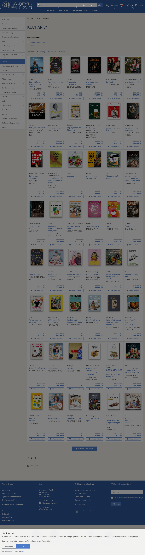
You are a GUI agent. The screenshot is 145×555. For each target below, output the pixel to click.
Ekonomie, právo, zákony (10, 37)
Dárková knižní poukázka (10, 123)
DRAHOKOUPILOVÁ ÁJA (133, 425)
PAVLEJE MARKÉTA (93, 279)
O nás (4, 511)
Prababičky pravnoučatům (73, 83)
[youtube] (90, 511)
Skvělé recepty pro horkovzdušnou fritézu (113, 276)
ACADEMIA (5, 19)
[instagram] (83, 511)
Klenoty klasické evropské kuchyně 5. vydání (114, 422)
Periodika (5, 70)
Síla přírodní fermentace (34, 419)
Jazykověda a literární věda (10, 56)
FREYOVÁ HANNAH (92, 229)
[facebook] (77, 511)
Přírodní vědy (6, 79)
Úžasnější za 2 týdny (37, 368)
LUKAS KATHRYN (130, 375)
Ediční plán (6, 514)
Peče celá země (54, 418)
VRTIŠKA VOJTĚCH (54, 279)
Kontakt (42, 484)
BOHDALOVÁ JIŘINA (74, 87)
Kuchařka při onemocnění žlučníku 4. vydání (132, 322)
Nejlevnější (52, 52)
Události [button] (63, 10)
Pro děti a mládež (8, 75)
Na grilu (70, 368)
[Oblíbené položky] (129, 5)
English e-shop (8, 520)
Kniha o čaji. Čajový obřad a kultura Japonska (113, 322)
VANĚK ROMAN (91, 377)
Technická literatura (9, 92)
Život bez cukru (92, 226)
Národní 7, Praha (81, 493)
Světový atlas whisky (92, 83)
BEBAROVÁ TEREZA (73, 279)
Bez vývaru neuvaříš (37, 127)
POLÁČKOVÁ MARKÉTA (56, 371)
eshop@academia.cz (48, 503)
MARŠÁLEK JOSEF (73, 277)
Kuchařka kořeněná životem (113, 129)
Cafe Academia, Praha (83, 500)
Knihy (38, 18)
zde (22, 551)
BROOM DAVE (90, 87)
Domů (30, 18)
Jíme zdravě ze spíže (92, 419)
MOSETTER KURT (53, 233)
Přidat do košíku (37, 98)
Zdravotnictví (6, 105)
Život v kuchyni (131, 226)
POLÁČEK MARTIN (54, 421)
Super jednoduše (74, 418)
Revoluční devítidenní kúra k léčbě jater (55, 228)
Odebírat (116, 504)
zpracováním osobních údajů (133, 497)
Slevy (4, 127)
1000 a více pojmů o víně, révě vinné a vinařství (55, 180)
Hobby (4, 41)
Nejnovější (41, 52)
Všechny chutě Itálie (112, 177)
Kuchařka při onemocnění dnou (74, 321)
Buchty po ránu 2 (74, 274)
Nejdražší (61, 52)
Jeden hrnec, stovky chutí (91, 177)
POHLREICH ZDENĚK (74, 132)
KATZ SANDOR (34, 423)
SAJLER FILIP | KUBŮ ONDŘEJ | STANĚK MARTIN (36, 132)
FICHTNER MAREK (112, 133)
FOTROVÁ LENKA (53, 87)
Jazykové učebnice (8, 50)
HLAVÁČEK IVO (91, 135)
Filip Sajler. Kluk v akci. (36, 227)
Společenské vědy (8, 83)
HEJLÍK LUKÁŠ (53, 325)
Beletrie (4, 24)
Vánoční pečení (35, 274)
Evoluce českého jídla (131, 275)
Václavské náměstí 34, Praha (85, 490)
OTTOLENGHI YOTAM (113, 229)
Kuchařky (5, 61)
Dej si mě (109, 82)
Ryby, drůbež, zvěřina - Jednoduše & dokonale (91, 371)
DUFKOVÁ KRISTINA (93, 277)
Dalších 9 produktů (85, 448)
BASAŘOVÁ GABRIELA (94, 133)
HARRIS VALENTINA (112, 281)
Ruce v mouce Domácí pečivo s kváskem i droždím (132, 178)
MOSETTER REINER (54, 235)
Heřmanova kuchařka (33, 177)
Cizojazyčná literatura (9, 28)
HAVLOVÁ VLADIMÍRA (132, 327)
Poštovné (6, 490)
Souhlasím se (128, 497)
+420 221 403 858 (46, 501)
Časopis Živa (7, 517)
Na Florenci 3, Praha (82, 497)
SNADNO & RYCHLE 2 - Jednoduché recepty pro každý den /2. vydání (114, 373)
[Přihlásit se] (112, 5)
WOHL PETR (129, 329)
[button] (122, 5)
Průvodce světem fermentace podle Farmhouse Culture (132, 370)
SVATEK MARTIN (130, 229)
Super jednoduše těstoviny (74, 128)
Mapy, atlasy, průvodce (10, 66)
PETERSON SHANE (131, 377)
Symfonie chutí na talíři (55, 83)
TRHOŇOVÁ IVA (130, 183)
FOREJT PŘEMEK (53, 130)
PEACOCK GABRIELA (93, 323)
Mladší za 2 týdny (93, 320)
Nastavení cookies (9, 500)
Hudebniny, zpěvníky (9, 46)
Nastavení (9, 546)
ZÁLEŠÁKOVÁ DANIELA (114, 85)
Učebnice (5, 97)
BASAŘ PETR (90, 130)
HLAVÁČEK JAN (91, 137)
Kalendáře (5, 110)
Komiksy (5, 114)
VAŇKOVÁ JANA (91, 380)
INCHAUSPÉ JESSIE (35, 325)
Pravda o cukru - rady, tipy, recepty (36, 321)
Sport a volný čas (8, 88)
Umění (4, 101)
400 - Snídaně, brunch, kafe (54, 321)
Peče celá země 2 (55, 368)
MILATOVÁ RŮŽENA (73, 325)
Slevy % (95, 10)
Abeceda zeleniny (74, 176)
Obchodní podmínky (9, 493)
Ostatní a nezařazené (9, 119)
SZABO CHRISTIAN (131, 279)
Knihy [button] (49, 10)
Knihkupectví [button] (79, 10)
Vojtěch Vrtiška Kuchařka (54, 275)
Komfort (109, 226)
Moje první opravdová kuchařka (129, 420)
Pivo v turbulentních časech (75, 227)
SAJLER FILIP (33, 231)
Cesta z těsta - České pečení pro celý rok (35, 84)
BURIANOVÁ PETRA (35, 89)
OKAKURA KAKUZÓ (112, 327)
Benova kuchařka (93, 274)
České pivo (90, 128)
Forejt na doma (54, 128)
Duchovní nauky (7, 33)
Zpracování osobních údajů (12, 497)
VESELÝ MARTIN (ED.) (74, 231)
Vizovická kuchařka (133, 82)
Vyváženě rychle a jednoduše (132, 129)
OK (23, 546)
